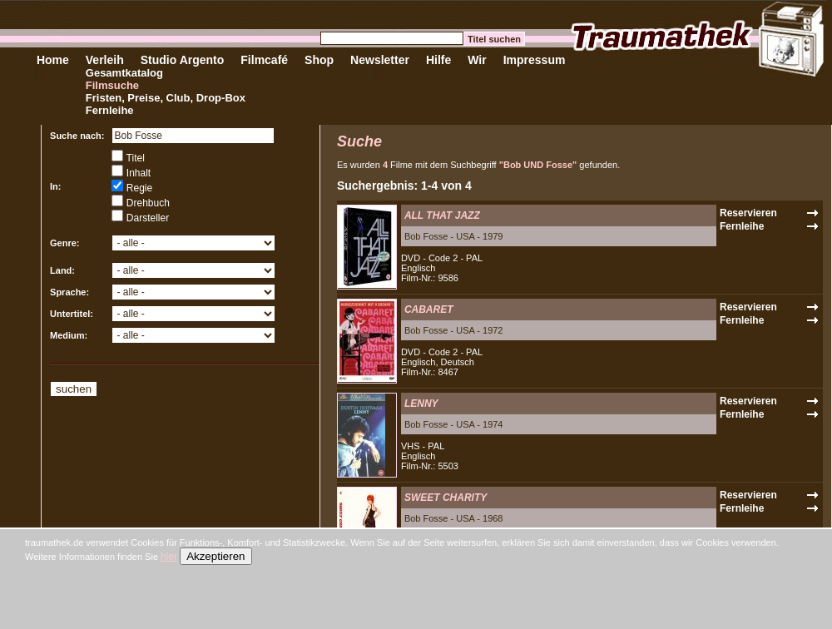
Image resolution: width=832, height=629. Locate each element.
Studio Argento (183, 60)
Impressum (534, 60)
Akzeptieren (215, 556)
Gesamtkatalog (124, 73)
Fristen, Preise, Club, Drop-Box (165, 98)
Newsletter (379, 60)
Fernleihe (110, 110)
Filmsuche (112, 85)
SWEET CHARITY (445, 497)
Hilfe (438, 60)
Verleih (105, 60)
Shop (319, 60)
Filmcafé (264, 60)
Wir (477, 60)
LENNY (421, 403)
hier (169, 556)
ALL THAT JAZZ (442, 215)
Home (53, 60)
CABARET (428, 309)
